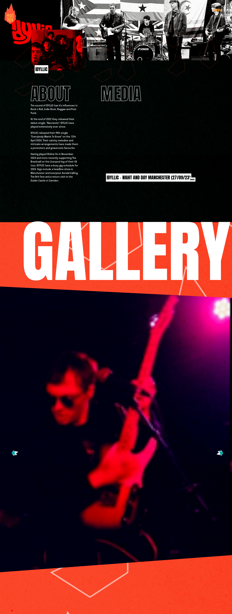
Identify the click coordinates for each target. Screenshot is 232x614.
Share (192, 179)
